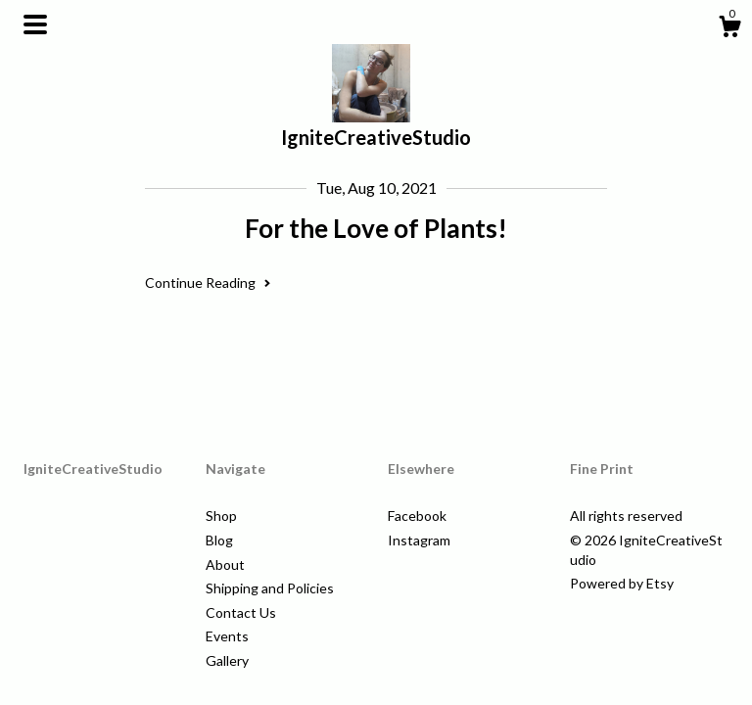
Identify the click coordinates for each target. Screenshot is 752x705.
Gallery (227, 660)
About (225, 564)
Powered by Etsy (622, 583)
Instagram (419, 540)
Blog (219, 540)
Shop (221, 515)
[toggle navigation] (35, 24)
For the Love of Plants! (376, 228)
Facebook (417, 515)
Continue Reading (208, 282)
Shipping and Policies (270, 588)
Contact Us (241, 612)
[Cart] (729, 29)
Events (227, 636)
